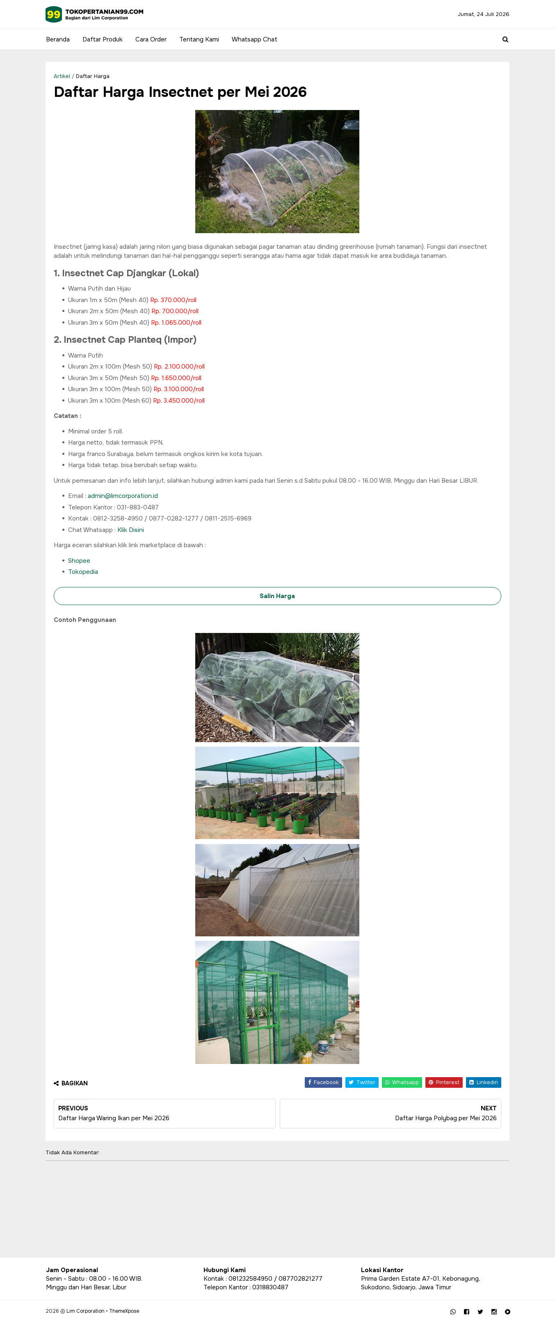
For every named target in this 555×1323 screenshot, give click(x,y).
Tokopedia (83, 572)
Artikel (62, 76)
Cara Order (151, 39)
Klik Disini (131, 530)
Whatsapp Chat (254, 39)
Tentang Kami (199, 39)
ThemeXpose (124, 1311)
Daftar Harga (93, 76)
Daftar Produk (102, 39)
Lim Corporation (86, 1311)
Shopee (80, 561)
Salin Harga (277, 596)
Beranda (58, 39)
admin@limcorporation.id (123, 496)
